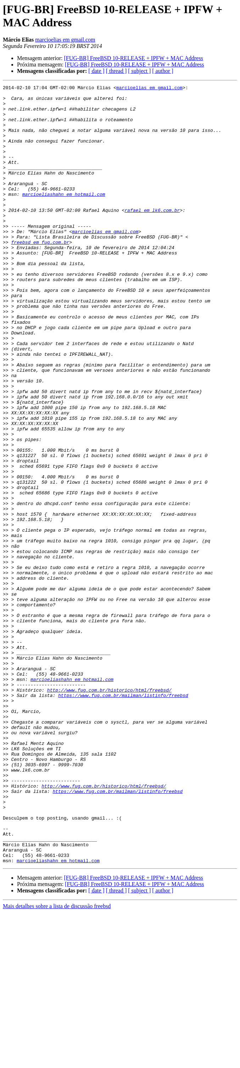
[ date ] (96, 71)
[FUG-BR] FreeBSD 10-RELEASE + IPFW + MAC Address (133, 58)
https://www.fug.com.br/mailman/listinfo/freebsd (123, 818)
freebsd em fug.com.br (40, 274)
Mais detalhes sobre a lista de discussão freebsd (57, 1062)
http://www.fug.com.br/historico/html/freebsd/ (109, 811)
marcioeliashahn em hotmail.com (63, 216)
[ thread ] (116, 71)
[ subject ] (139, 71)
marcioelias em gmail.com (65, 40)
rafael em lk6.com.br (152, 235)
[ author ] (162, 71)
